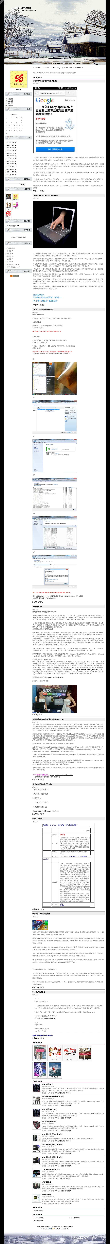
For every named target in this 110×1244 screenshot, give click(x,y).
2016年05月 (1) (11, 150)
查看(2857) (35, 814)
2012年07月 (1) (11, 161)
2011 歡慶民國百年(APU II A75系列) (53, 1096)
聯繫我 (68, 1093)
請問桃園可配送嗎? (13, 226)
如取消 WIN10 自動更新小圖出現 (42, 309)
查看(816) (35, 191)
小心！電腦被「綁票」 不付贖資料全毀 (45, 195)
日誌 (47, 63)
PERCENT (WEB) (57, 68)
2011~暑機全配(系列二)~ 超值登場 (52, 1134)
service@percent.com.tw (49, 811)
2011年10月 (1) (11, 169)
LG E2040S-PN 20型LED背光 (51, 1169)
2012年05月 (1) (11, 164)
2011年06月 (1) (11, 174)
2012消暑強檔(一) (47, 1084)
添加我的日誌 (79, 68)
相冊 (51, 63)
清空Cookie (40, 1226)
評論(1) (40, 602)
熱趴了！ (39, 1077)
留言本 (80, 63)
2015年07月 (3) (11, 156)
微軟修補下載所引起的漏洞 (41, 914)
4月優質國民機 (46, 1182)
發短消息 (10, 103)
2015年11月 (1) (11, 153)
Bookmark (17, 10)
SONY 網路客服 (39, 1218)
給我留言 (10, 99)
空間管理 (46, 68)
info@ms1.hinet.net (49, 1018)
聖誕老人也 (54, 1077)
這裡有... (39, 1059)
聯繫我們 (47, 1226)
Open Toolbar (3, 2)
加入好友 (10, 101)
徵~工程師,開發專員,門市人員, (42, 784)
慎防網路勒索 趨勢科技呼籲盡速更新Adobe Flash (48, 719)
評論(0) (42, 191)
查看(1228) (35, 1038)
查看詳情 (62, 1093)
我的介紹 (10, 105)
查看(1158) (35, 987)
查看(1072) (35, 779)
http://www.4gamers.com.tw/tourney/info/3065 (83, 670)
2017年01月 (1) (11, 148)
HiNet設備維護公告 (38, 992)
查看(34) (34, 602)
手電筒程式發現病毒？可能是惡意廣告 (45, 81)
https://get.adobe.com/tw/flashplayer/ (61, 775)
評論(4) (42, 909)
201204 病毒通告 (37, 819)
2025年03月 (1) (11, 142)
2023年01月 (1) (11, 145)
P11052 (18, 90)
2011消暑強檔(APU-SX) (49, 1121)
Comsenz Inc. (65, 1228)
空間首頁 (38, 68)
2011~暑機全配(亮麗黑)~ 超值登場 (52, 1157)
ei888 (15, 208)
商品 (55, 63)
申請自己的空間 (68, 1226)
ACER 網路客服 (39, 1220)
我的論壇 (74, 63)
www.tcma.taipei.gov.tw (55, 677)
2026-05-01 (14, 114)
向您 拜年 (54, 1059)
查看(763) (35, 714)
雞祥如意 (69, 1059)
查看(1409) (35, 909)
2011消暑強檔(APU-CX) (49, 1109)
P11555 (15, 199)
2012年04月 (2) (11, 166)
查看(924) (35, 305)
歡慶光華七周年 (37, 606)
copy (16, 10)
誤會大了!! (85, 1059)
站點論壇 (69, 68)
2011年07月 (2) (11, 172)
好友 (68, 63)
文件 (59, 63)
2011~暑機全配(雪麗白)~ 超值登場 (52, 1144)
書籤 (64, 63)
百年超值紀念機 (46, 1194)
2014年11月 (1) (11, 158)
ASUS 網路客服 (75, 1218)
